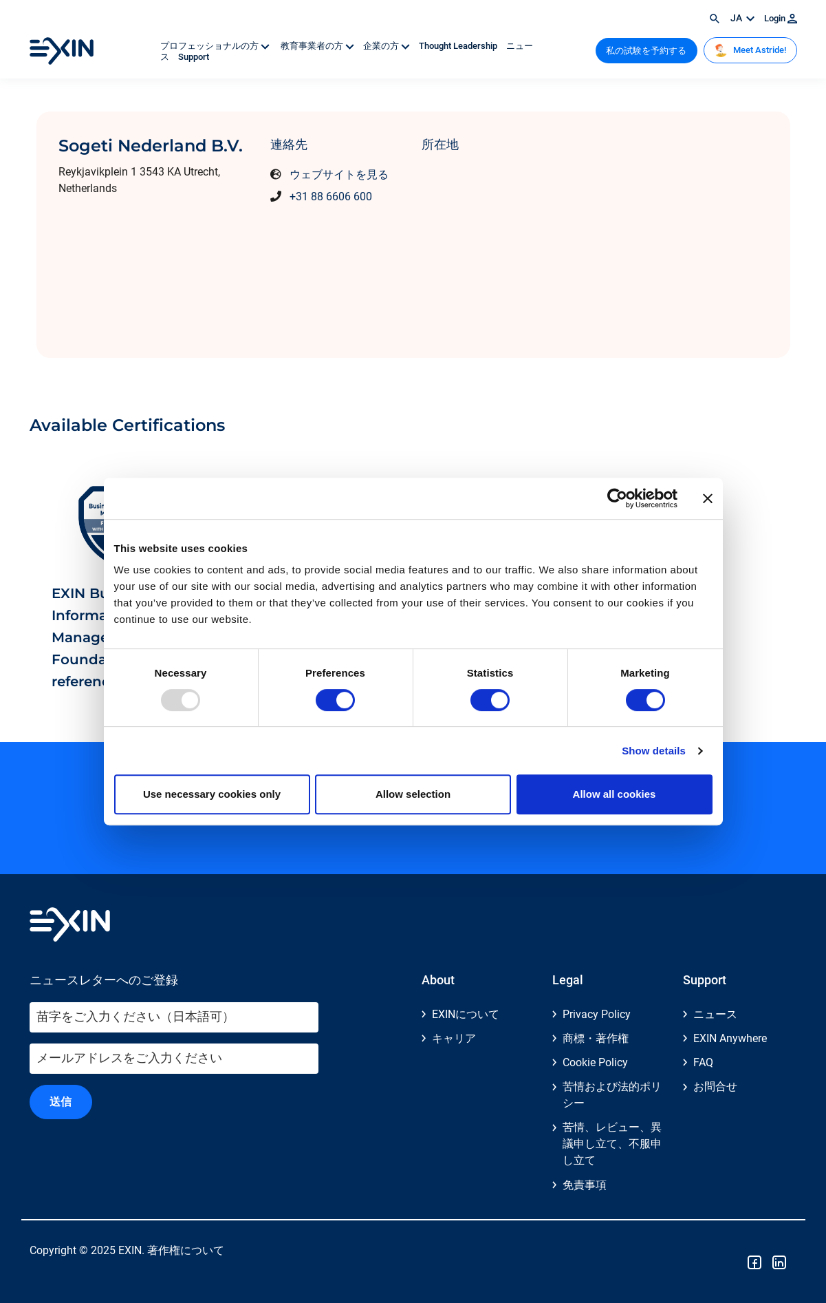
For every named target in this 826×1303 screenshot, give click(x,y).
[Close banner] (708, 498)
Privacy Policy (597, 1014)
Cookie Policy (595, 1062)
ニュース (715, 1014)
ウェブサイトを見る (339, 174)
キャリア (454, 1038)
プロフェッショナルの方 (216, 46)
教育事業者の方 (317, 46)
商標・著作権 (596, 1038)
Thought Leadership (459, 46)
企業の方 (387, 46)
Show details (654, 750)
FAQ (703, 1062)
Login (780, 18)
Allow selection (413, 794)
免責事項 (585, 1184)
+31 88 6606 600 (331, 196)
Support (193, 57)
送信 (61, 1101)
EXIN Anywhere (730, 1038)
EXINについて (465, 1014)
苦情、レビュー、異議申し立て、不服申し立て (612, 1144)
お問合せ (715, 1086)
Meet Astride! (750, 50)
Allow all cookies (614, 794)
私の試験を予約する (646, 50)
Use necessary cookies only (212, 794)
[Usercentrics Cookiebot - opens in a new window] (617, 498)
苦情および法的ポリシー (612, 1095)
